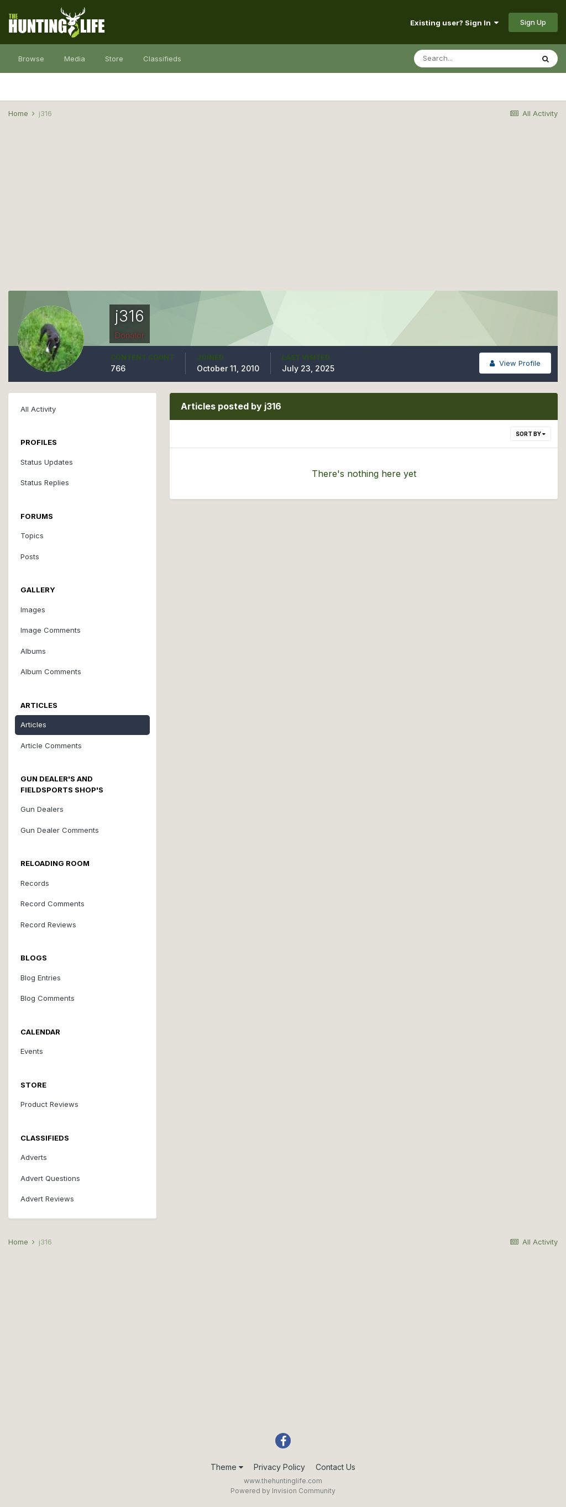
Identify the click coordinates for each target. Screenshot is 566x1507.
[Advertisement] (283, 213)
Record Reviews (48, 924)
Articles (33, 724)
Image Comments (50, 630)
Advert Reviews (47, 1198)
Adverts (33, 1157)
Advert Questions (50, 1178)
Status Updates (46, 462)
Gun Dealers (42, 809)
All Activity (38, 409)
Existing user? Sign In (454, 22)
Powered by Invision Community (283, 1491)
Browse (31, 58)
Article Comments (51, 745)
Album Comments (50, 671)
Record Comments (52, 903)
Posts (29, 556)
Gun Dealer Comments (59, 830)
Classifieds (162, 58)
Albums (33, 651)
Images (32, 609)
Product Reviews (49, 1104)
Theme (227, 1467)
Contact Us (335, 1467)
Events (31, 1051)
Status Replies (44, 482)
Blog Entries (40, 977)
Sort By (531, 433)
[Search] (473, 58)
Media (74, 58)
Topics (32, 535)
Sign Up (533, 22)
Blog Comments (47, 998)
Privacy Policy (279, 1467)
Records (34, 883)
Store (114, 58)
